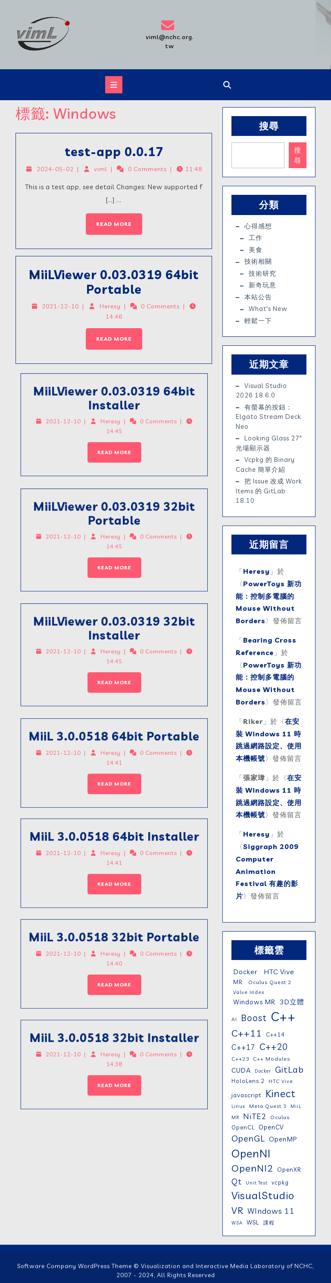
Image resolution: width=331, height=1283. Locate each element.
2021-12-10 (63, 306)
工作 (255, 238)
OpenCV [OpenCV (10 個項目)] (271, 1127)
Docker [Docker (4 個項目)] (263, 1071)
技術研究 (262, 273)
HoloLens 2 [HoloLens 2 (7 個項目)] (248, 1080)
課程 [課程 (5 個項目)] (269, 1222)
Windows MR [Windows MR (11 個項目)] (253, 1002)
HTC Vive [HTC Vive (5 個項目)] (281, 1081)
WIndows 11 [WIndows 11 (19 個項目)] (271, 1210)
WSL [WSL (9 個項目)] (253, 1222)
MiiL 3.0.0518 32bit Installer (59, 1060)
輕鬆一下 (258, 321)
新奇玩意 (262, 285)
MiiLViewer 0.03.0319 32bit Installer (59, 651)
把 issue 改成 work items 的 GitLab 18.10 (269, 491)
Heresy (110, 306)
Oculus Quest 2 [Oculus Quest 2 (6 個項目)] (269, 982)
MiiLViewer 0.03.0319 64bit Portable (114, 283)
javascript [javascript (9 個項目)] (246, 1095)
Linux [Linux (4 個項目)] (238, 1106)
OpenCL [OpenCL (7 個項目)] (243, 1127)
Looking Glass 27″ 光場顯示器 (269, 443)
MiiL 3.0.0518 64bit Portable (59, 759)
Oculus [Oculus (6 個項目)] (280, 1117)
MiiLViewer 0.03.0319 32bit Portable (59, 536)
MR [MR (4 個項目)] (235, 1117)
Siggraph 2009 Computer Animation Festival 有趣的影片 (267, 871)
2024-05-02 (58, 170)
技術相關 (258, 261)
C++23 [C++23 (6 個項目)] (240, 1058)
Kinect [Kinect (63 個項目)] (280, 1093)
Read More (109, 218)
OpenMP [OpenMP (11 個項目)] (283, 1139)
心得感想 (258, 226)
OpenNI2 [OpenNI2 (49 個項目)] (252, 1168)
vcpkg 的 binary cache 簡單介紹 (265, 464)
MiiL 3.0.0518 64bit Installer (59, 859)
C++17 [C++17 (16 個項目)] (243, 1047)
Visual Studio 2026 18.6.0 (261, 391)
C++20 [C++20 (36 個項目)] (273, 1046)
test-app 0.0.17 (114, 153)
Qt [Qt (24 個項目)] (236, 1181)
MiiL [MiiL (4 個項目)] (295, 1106)
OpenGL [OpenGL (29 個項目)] (248, 1138)
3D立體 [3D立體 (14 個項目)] (291, 1001)
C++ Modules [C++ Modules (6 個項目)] (271, 1058)
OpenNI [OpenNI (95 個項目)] (251, 1153)
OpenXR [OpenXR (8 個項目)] (289, 1169)
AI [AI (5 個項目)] (234, 1019)
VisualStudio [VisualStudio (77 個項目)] (262, 1195)
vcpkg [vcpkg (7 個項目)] (280, 1182)
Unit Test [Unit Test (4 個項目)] (257, 1183)
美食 (255, 250)
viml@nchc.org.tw (169, 34)
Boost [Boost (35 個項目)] (254, 1017)
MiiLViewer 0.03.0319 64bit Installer (59, 421)
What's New (268, 309)
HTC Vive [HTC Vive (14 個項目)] (278, 971)
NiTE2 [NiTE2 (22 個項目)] (254, 1116)
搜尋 (269, 126)
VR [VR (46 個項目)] (237, 1210)
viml (101, 170)
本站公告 (258, 297)
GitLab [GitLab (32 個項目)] (289, 1069)
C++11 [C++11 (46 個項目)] (246, 1033)
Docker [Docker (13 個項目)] (244, 971)
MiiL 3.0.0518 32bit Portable (59, 960)
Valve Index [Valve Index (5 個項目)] (248, 992)
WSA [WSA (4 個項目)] (237, 1223)
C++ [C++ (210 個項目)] (283, 1016)
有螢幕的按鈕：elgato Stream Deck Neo (268, 417)
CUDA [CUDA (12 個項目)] (241, 1070)
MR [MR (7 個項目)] (237, 981)
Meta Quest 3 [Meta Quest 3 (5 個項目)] (268, 1106)
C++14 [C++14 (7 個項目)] (275, 1034)
